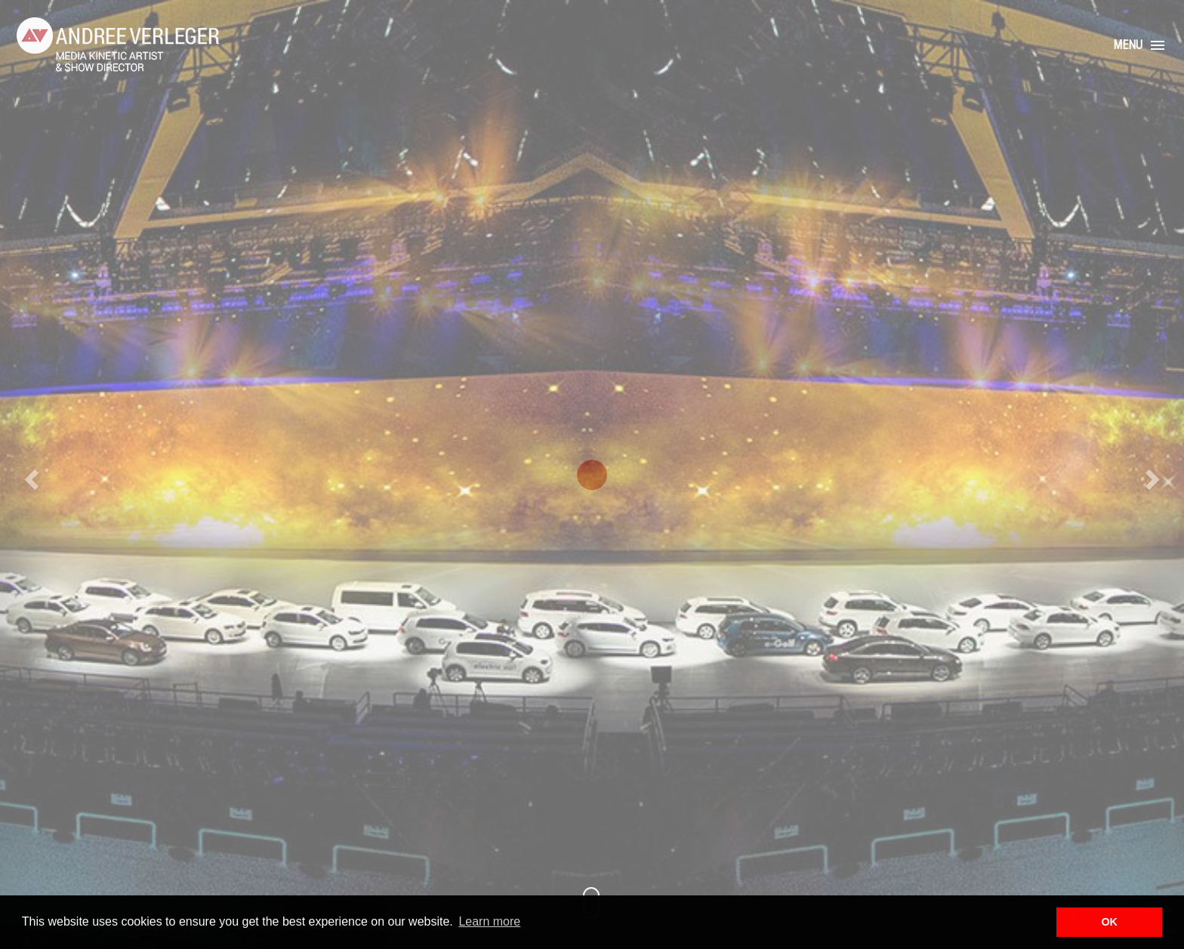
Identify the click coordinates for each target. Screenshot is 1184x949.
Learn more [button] (489, 921)
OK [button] (1109, 922)
